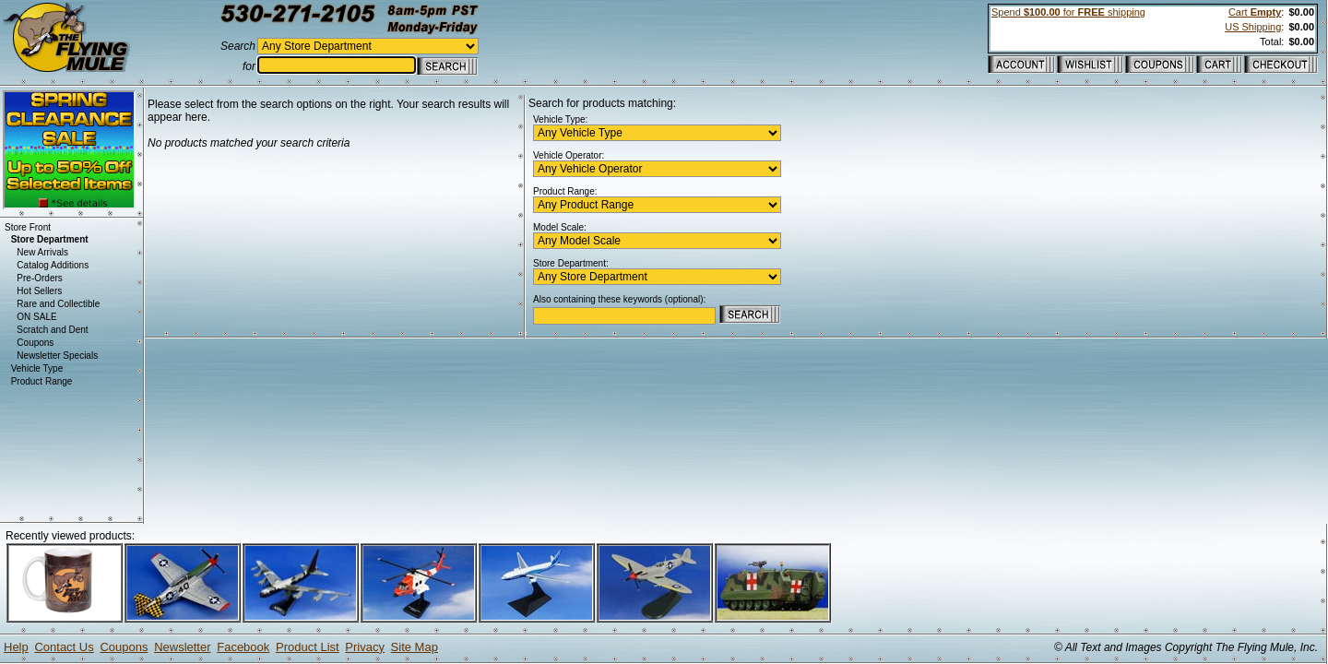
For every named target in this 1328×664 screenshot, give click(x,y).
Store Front (28, 227)
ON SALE (36, 317)
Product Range (42, 381)
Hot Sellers (39, 291)
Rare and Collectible (58, 304)
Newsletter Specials (57, 355)
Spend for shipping (1068, 12)
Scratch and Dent (52, 330)
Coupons (35, 343)
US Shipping (1253, 26)
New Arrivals (42, 252)
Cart (1254, 12)
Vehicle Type (37, 368)
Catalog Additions (53, 265)
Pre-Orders (39, 278)
